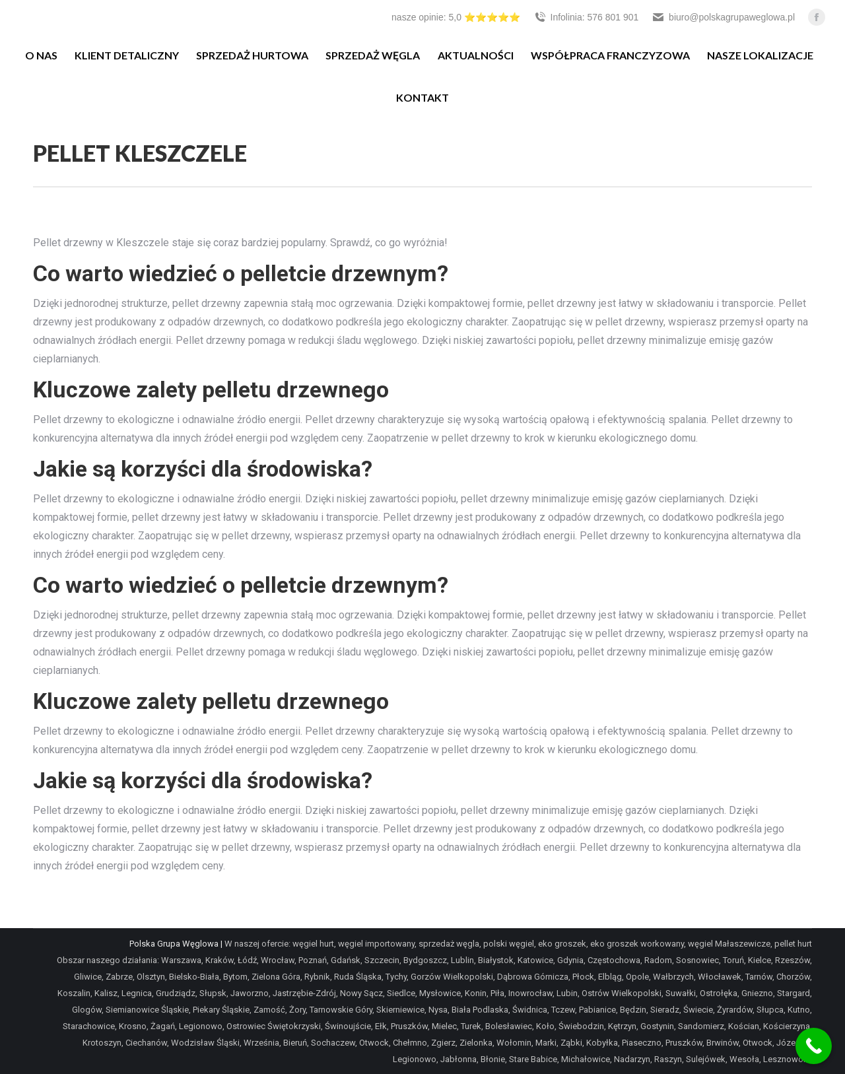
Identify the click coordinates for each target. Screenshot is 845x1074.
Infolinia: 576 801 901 (586, 17)
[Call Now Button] (813, 1046)
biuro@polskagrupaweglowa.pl (723, 17)
